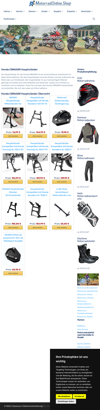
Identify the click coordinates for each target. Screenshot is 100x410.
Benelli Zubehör (84, 347)
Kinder (47, 11)
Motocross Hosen (84, 294)
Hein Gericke (82, 329)
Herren (22, 11)
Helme (9, 11)
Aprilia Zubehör (83, 344)
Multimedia (11, 19)
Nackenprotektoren (85, 307)
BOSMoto (81, 326)
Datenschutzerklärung (32, 406)
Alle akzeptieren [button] (64, 396)
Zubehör (73, 11)
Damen (34, 11)
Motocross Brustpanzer (87, 288)
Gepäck (60, 11)
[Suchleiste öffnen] (94, 19)
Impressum (17, 406)
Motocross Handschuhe (87, 291)
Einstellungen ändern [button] (66, 401)
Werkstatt (88, 11)
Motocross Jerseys (85, 298)
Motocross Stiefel (84, 317)
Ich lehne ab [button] (79, 396)
